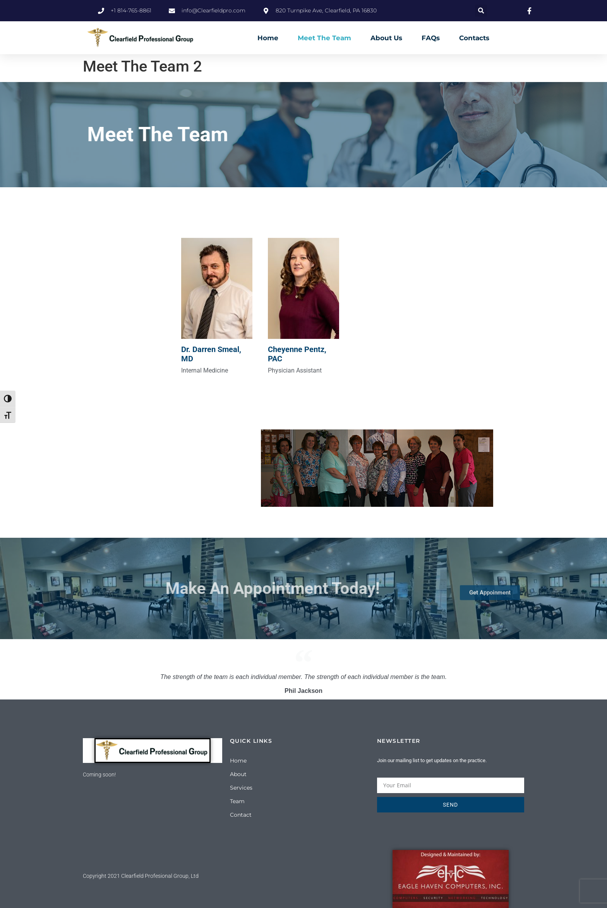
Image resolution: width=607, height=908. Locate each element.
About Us (386, 38)
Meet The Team (324, 38)
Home (267, 38)
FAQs (431, 38)
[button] (481, 11)
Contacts (474, 38)
